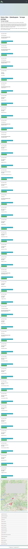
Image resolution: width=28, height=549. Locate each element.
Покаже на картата (4, 42)
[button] (9, 503)
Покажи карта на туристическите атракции (7, 41)
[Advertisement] (14, 9)
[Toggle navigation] (26, 1)
